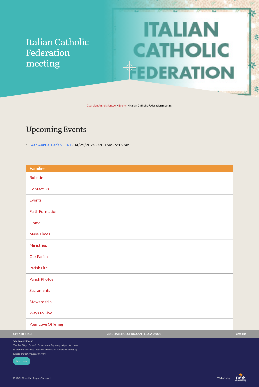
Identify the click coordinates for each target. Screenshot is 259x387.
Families (37, 168)
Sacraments (39, 290)
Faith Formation (43, 211)
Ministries (38, 245)
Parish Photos (41, 279)
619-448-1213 (22, 333)
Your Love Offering (46, 324)
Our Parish (38, 256)
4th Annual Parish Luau (51, 144)
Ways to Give (40, 312)
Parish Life (38, 267)
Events (35, 200)
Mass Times (39, 233)
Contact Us (39, 188)
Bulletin (36, 177)
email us (241, 333)
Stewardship (40, 301)
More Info (21, 361)
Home (34, 222)
